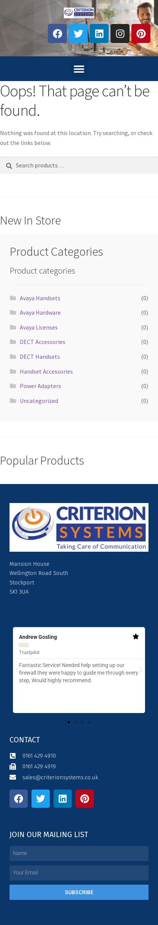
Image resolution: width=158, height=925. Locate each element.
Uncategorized (39, 400)
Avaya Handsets (40, 298)
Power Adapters (40, 386)
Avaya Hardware (40, 312)
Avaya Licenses (39, 327)
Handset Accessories (46, 371)
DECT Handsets (40, 356)
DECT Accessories (42, 341)
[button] (79, 68)
